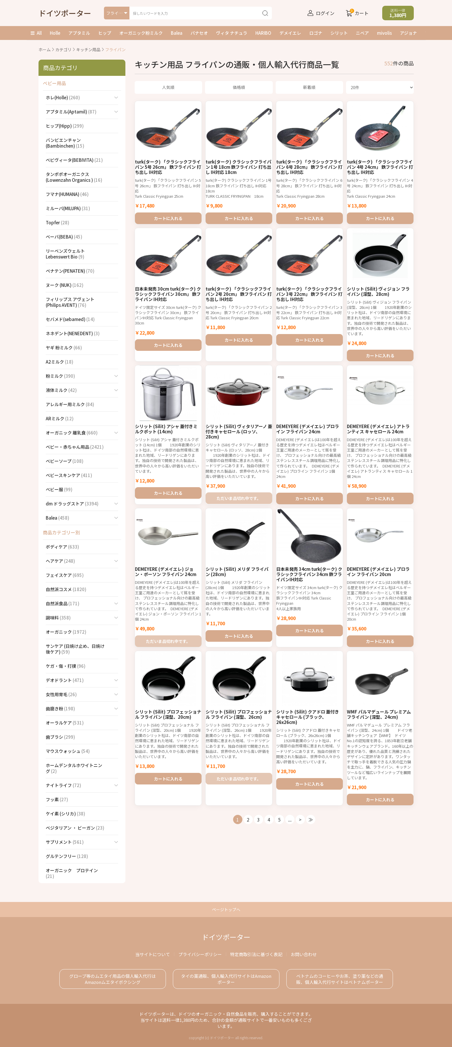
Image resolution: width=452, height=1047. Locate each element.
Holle (55, 33)
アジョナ (408, 33)
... (290, 880)
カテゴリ (63, 49)
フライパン (115, 49)
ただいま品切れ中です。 (239, 520)
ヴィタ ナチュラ (231, 33)
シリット (339, 33)
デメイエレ (290, 33)
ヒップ (104, 33)
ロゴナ (315, 33)
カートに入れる (168, 216)
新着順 (309, 87)
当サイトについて (152, 954)
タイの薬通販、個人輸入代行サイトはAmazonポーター (226, 979)
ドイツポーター (65, 13)
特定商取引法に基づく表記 (256, 954)
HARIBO (263, 33)
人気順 (168, 87)
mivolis (384, 33)
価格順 (239, 87)
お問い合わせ (304, 954)
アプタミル (79, 33)
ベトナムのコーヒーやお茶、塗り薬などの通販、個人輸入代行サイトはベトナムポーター (339, 979)
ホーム (45, 49)
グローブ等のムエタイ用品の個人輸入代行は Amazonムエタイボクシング (112, 979)
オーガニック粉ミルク (141, 33)
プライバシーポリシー (200, 954)
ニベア (362, 33)
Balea (176, 33)
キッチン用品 (88, 49)
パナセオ (199, 33)
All (36, 33)
